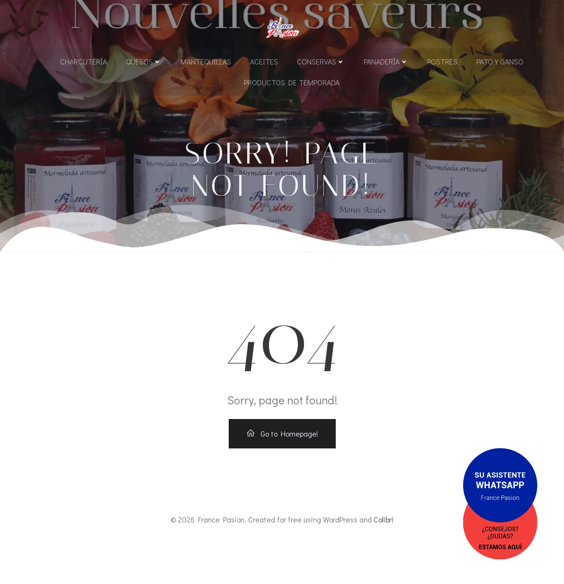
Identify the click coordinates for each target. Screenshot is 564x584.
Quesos (143, 60)
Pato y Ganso (499, 60)
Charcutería (83, 60)
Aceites (264, 60)
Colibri (384, 556)
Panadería (386, 60)
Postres (442, 60)
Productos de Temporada (292, 81)
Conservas (321, 60)
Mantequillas (205, 60)
